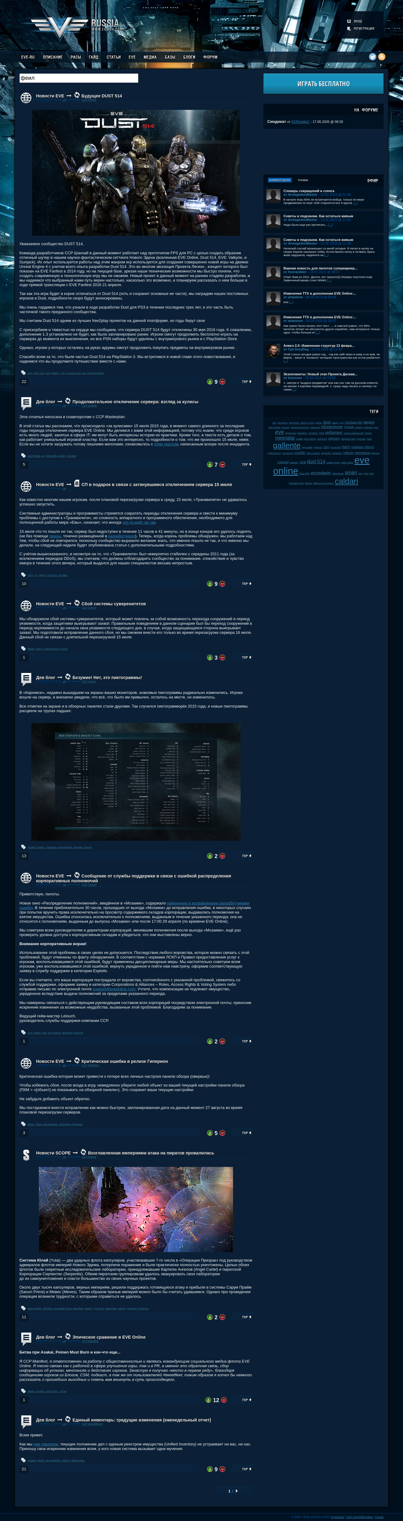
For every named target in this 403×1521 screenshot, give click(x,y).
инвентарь (78, 1460)
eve (44, 1032)
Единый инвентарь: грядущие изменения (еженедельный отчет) (142, 1420)
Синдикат (276, 121)
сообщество (353, 422)
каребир (78, 1308)
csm (326, 447)
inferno (66, 1460)
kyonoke (361, 439)
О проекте (337, 1517)
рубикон (317, 447)
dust (327, 422)
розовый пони (62, 1308)
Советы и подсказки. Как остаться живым (318, 216)
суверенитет (51, 649)
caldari (346, 481)
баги (39, 649)
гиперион (65, 1124)
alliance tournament (323, 483)
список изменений (354, 433)
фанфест (303, 433)
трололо (98, 1308)
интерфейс (65, 847)
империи (111, 1308)
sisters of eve (307, 422)
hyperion (77, 1124)
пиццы (55, 536)
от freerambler (294, 272)
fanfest (308, 483)
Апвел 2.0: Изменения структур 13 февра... (318, 345)
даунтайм (34, 456)
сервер (71, 456)
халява (63, 575)
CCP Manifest (90, 1341)
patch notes (347, 462)
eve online (54, 1032)
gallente (287, 445)
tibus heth (305, 473)
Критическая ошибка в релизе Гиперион (124, 1061)
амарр (335, 422)
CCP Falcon (89, 607)
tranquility (51, 456)
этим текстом (166, 444)
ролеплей (335, 447)
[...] (356, 202)
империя (315, 427)
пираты (47, 1308)
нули (365, 473)
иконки (78, 847)
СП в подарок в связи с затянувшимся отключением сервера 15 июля (156, 484)
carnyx (88, 847)
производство (296, 483)
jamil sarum (310, 439)
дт (43, 456)
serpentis (326, 453)
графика (51, 847)
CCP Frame (89, 99)
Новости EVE (50, 95)
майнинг (294, 462)
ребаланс (334, 432)
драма (32, 847)
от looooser (292, 378)
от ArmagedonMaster (300, 194)
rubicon (349, 453)
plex (372, 473)
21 (24, 1469)
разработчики (348, 439)
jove (376, 427)
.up (64, 99)
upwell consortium (299, 427)
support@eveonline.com (114, 989)
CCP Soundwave (92, 1423)
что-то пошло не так (73, 373)
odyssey (334, 438)
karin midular (313, 453)
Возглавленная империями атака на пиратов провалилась (151, 1153)
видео (369, 422)
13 (24, 855)
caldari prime (333, 462)
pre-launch (287, 453)
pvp (342, 422)
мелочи (375, 453)
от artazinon (293, 297)
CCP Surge (89, 681)
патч (31, 575)
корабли (313, 433)
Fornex (379, 1517)
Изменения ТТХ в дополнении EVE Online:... (319, 293)
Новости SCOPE (53, 1153)
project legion (95, 373)
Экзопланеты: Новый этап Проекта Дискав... (320, 374)
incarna (286, 427)
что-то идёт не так (138, 522)
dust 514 (39, 373)
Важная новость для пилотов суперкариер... (320, 268)
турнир (349, 427)
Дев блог (45, 401)
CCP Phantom (90, 1065)
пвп (274, 422)
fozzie (64, 649)
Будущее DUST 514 (101, 95)
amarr (351, 472)
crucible (299, 453)
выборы (368, 427)
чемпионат (338, 473)
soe (360, 473)
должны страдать (138, 1308)
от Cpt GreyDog (296, 349)
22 (24, 381)
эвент (121, 1308)
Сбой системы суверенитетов (113, 603)
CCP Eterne (89, 1156)
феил (55, 373)
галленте (322, 439)
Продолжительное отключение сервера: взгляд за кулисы (135, 401)
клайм (299, 439)
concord (283, 462)
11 (24, 1317)
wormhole (294, 422)
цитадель (282, 422)
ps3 (48, 373)
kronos (368, 433)
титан (62, 1391)
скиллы (52, 575)
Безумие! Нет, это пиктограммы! (107, 677)
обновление (332, 426)
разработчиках (121, 536)
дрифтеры (290, 433)
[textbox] (78, 78)
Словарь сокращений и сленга (308, 191)
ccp (30, 373)
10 (24, 583)
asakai (40, 1391)
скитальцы (362, 453)
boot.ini (78, 1032)
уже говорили (45, 1444)
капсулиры (35, 1308)
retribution (337, 453)
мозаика (67, 1032)
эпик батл (52, 1391)
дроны (318, 422)
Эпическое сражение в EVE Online (109, 1337)
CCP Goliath (89, 405)
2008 (321, 433)
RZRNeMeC (300, 121)
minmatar (285, 438)
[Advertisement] (323, 152)
